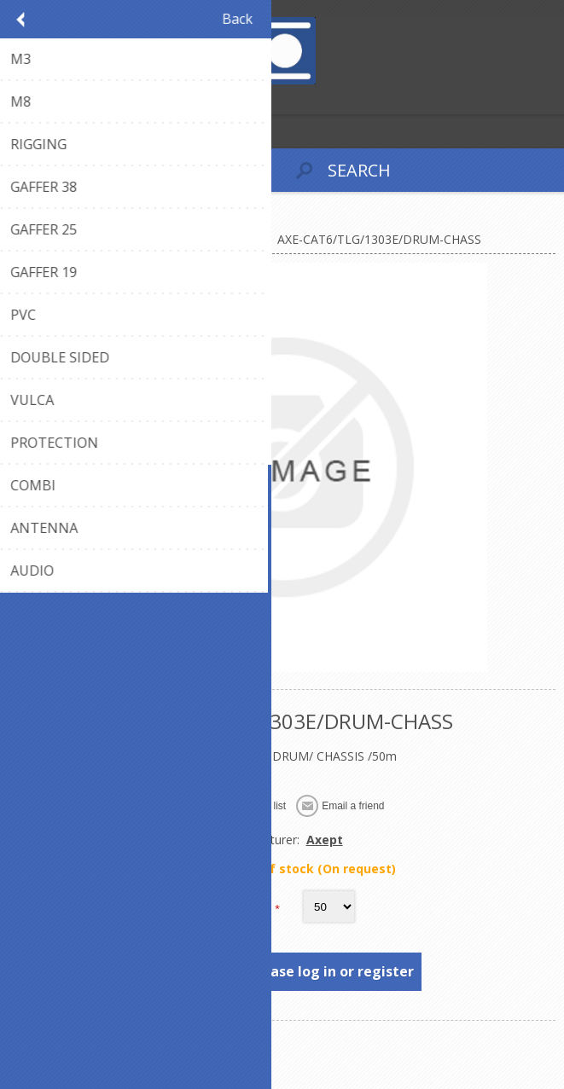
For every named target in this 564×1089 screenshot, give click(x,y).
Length (252, 907)
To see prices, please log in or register (283, 971)
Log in (50, 99)
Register (17, 99)
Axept (324, 839)
